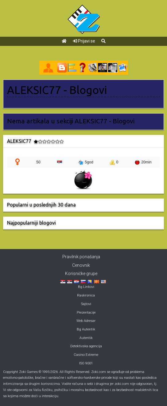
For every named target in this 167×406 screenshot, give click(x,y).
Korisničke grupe (81, 273)
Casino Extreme (86, 355)
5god (85, 162)
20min (143, 162)
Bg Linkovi (86, 287)
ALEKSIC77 (34, 90)
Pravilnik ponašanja (81, 256)
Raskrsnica (86, 295)
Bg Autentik (86, 329)
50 (38, 162)
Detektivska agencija (86, 346)
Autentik (86, 338)
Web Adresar (85, 321)
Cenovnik (81, 265)
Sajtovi (86, 304)
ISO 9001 (86, 363)
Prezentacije (86, 313)
